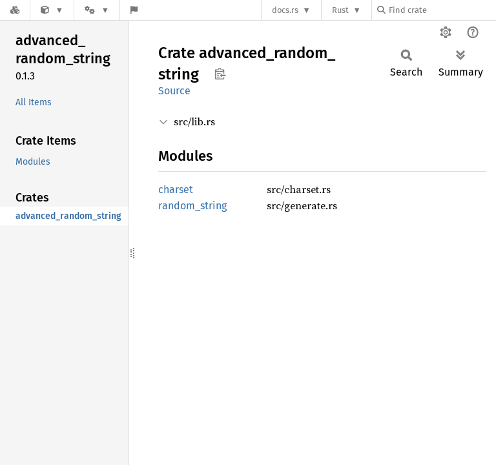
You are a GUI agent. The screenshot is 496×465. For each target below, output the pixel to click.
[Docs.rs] (15, 10)
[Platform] (96, 10)
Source (174, 91)
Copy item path (220, 74)
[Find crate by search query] (442, 10)
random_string (192, 206)
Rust (340, 10)
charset (175, 189)
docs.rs (285, 10)
